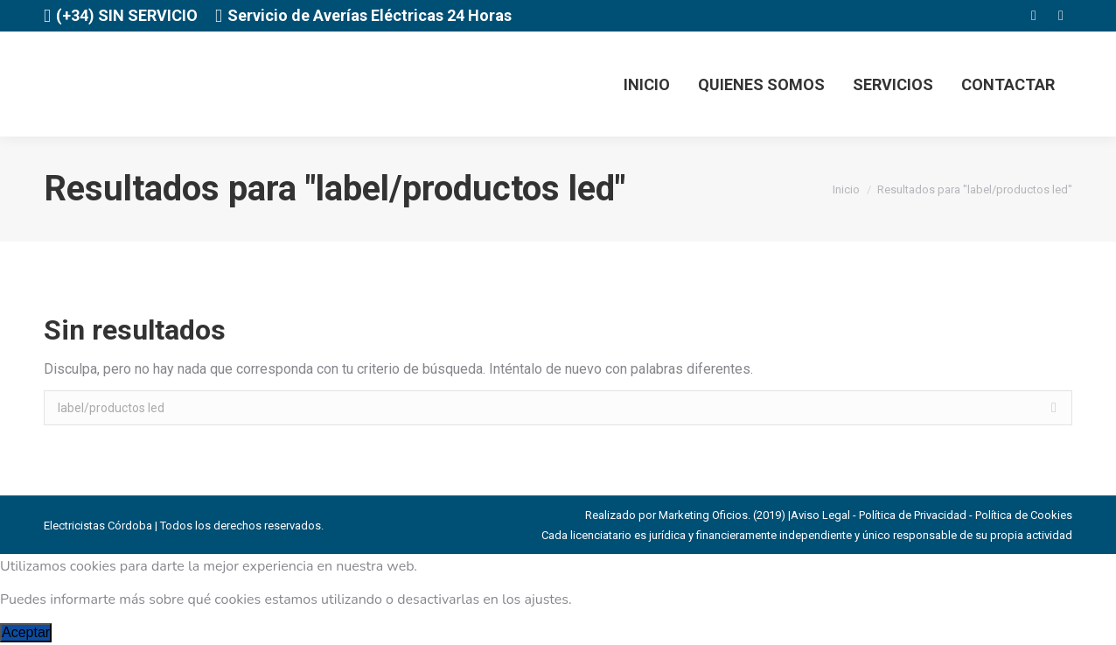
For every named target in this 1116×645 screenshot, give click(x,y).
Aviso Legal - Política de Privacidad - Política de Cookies (931, 515)
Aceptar (26, 632)
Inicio (846, 189)
